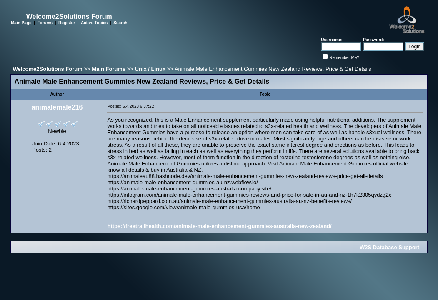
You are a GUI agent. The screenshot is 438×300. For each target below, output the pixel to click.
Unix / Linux (150, 69)
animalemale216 (57, 107)
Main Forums (108, 69)
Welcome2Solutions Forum (47, 69)
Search (120, 22)
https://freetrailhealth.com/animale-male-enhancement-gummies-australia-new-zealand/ (219, 226)
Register (66, 22)
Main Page (21, 22)
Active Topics (94, 22)
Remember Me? (344, 57)
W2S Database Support (389, 247)
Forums (45, 22)
